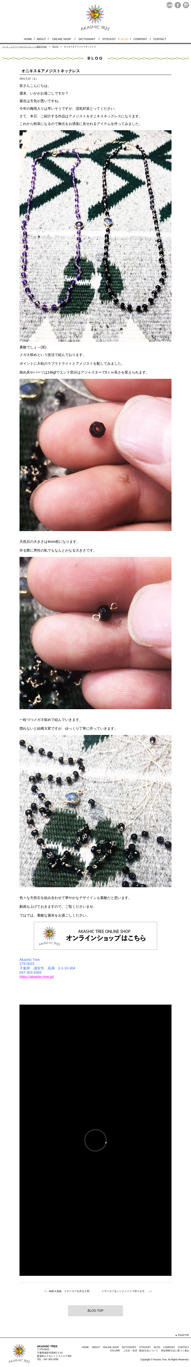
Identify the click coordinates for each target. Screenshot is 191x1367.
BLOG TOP (95, 1310)
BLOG (124, 39)
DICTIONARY (87, 39)
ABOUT (41, 39)
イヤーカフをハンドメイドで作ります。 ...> (126, 1291)
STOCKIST (109, 39)
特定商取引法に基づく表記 (175, 1350)
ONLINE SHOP (61, 39)
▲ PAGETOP (182, 1335)
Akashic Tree (160, 1359)
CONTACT (159, 39)
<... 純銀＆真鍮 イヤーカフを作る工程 (67, 1291)
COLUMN (115, 1350)
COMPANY (140, 39)
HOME (28, 39)
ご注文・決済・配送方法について (140, 1350)
